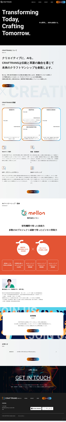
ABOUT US (33, 2)
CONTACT (60, 2)
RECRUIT (46, 2)
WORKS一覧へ (33, 192)
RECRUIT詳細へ (33, 331)
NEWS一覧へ (33, 359)
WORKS (39, 2)
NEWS (52, 2)
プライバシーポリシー (21, 417)
